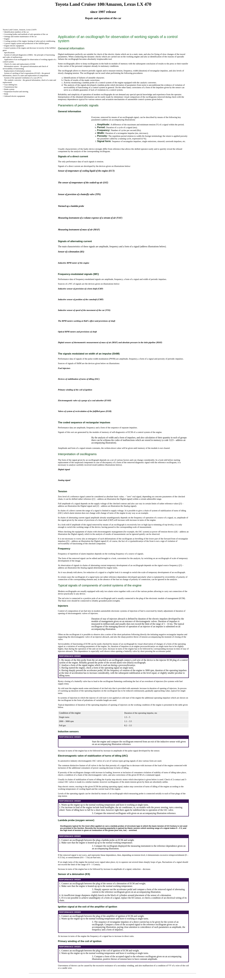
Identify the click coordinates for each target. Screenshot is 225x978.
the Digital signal (124, 499)
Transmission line (10, 87)
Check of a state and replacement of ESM (19, 64)
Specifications (9, 52)
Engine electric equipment (14, 46)
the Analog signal (127, 506)
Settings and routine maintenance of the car (20, 36)
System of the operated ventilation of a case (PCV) (23, 78)
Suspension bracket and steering (16, 91)
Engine (6, 39)
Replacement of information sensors (17, 71)
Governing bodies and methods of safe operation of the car (26, 34)
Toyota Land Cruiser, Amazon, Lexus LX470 (19, 30)
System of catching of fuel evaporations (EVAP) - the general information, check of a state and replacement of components (26, 74)
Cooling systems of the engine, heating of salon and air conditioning (29, 41)
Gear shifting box (10, 85)
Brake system (9, 89)
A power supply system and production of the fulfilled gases (26, 43)
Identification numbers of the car (16, 32)
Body (6, 94)
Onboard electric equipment (14, 96)
